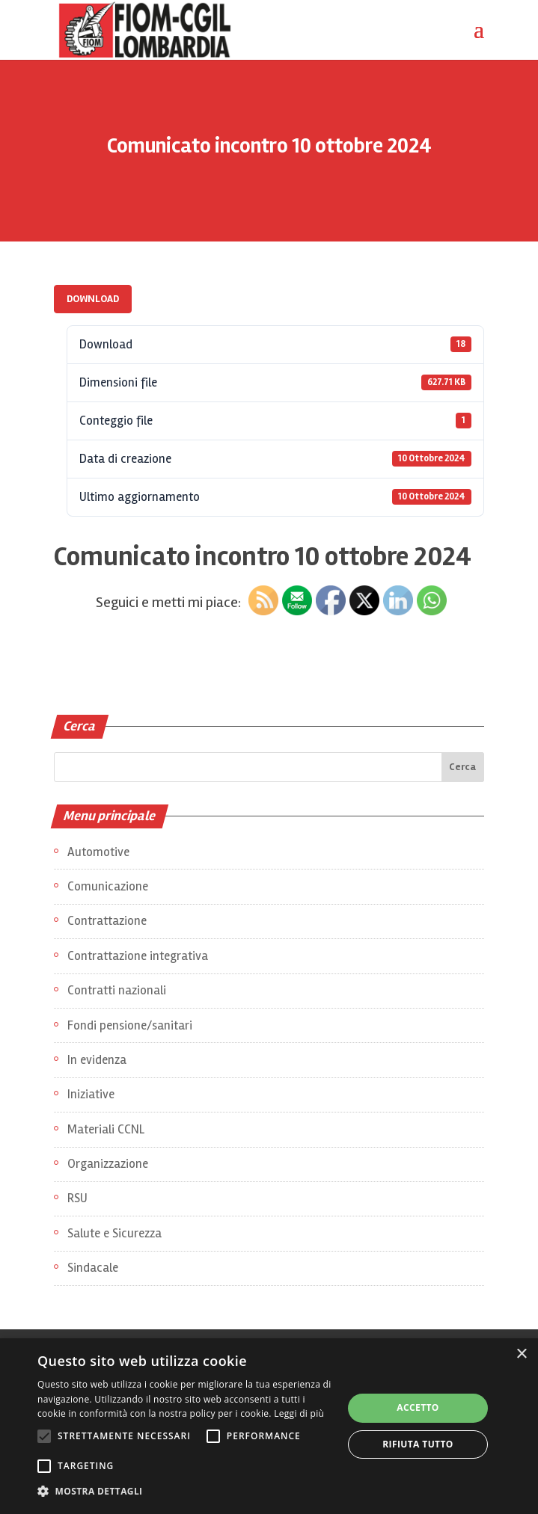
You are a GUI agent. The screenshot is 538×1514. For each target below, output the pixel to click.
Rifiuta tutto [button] (417, 1444)
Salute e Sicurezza (114, 1233)
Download (93, 298)
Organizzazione (107, 1164)
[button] (185, 1492)
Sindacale (92, 1267)
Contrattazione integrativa (137, 956)
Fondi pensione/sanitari (129, 1025)
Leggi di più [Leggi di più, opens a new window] (299, 1413)
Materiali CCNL (105, 1129)
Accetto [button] (418, 1407)
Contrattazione (107, 921)
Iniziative (90, 1094)
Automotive (98, 852)
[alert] (269, 1426)
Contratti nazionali (116, 990)
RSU (77, 1198)
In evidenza (96, 1060)
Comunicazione (107, 886)
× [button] (521, 1354)
